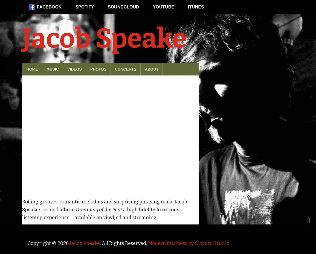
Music (53, 69)
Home (32, 69)
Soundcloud (123, 7)
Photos (98, 69)
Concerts (126, 69)
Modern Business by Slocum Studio (188, 243)
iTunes (196, 7)
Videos (74, 69)
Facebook (45, 7)
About (151, 69)
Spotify (85, 7)
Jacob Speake (104, 38)
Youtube (163, 7)
